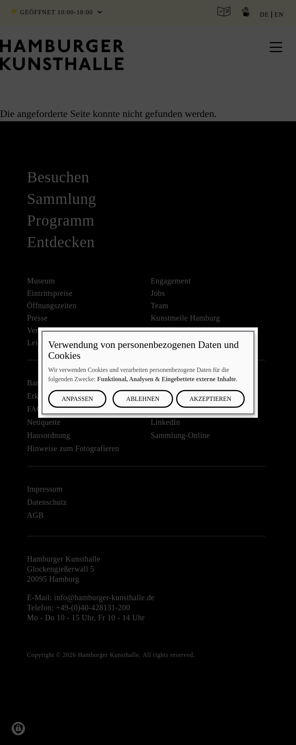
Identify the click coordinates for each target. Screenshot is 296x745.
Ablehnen (142, 398)
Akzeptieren (210, 398)
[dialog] (148, 372)
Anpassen (77, 398)
